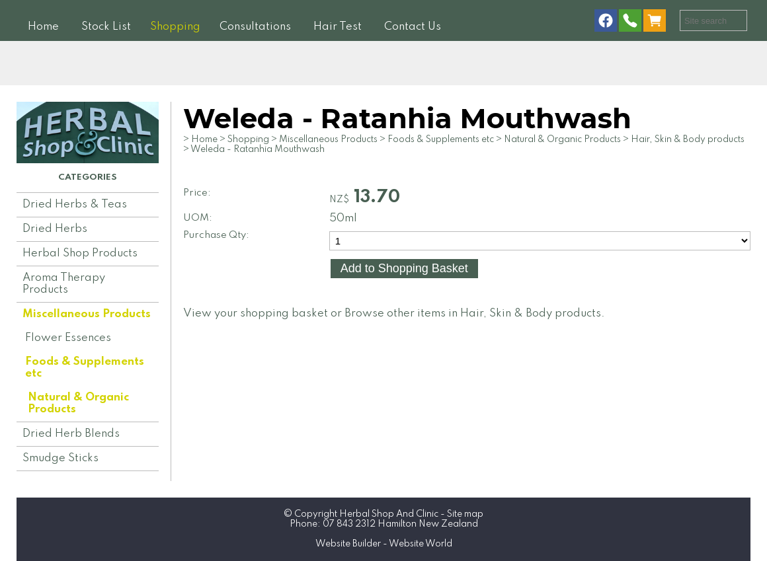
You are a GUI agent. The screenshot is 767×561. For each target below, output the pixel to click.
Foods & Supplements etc (84, 367)
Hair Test (337, 26)
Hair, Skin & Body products (688, 139)
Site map (465, 514)
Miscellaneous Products (86, 314)
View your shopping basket (255, 313)
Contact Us (412, 26)
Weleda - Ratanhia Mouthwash (257, 149)
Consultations (255, 26)
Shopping (175, 26)
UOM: (197, 218)
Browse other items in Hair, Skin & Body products (472, 313)
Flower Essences (68, 338)
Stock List (106, 26)
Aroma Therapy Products (63, 283)
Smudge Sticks (60, 458)
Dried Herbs (54, 229)
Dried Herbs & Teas (74, 204)
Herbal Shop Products (80, 253)
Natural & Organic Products (78, 403)
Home (43, 26)
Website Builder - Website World (383, 543)
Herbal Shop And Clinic (388, 514)
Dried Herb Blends (71, 433)
